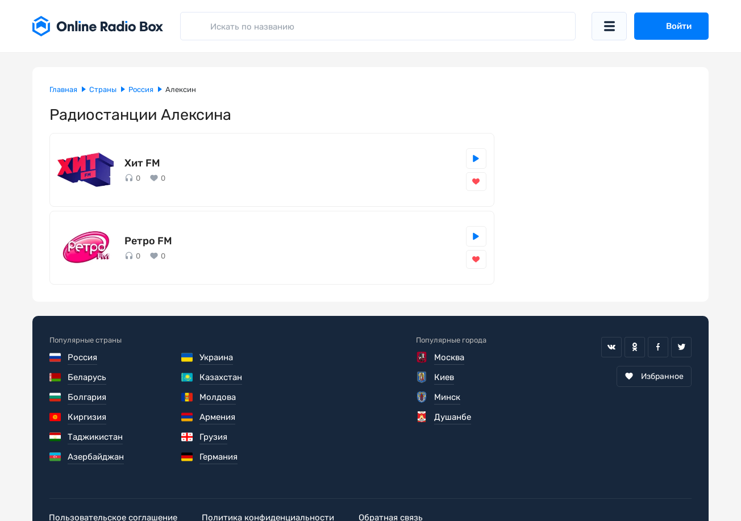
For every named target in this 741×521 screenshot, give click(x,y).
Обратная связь (392, 478)
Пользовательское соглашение (113, 478)
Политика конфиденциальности (269, 478)
